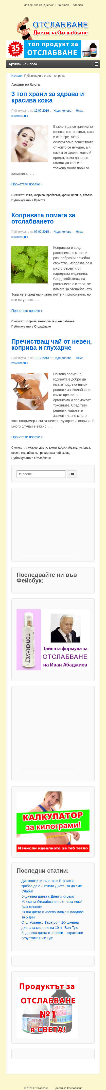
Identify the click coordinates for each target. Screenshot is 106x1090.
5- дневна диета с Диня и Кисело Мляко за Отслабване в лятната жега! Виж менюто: (51, 901)
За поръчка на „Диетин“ (39, 4)
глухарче (32, 447)
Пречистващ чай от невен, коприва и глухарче (51, 344)
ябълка (88, 195)
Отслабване (42, 326)
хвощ (66, 453)
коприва (39, 195)
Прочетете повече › (26, 184)
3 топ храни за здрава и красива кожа (47, 96)
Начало (16, 75)
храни (66, 195)
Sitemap (78, 4)
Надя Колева (62, 110)
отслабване (66, 321)
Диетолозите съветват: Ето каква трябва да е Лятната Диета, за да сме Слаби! (51, 886)
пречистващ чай (50, 453)
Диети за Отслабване (68, 1088)
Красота (39, 200)
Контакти (63, 4)
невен (15, 453)
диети (43, 447)
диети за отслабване (63, 447)
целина (76, 195)
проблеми (53, 195)
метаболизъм (47, 321)
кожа (29, 195)
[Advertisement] (47, 524)
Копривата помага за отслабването (43, 218)
